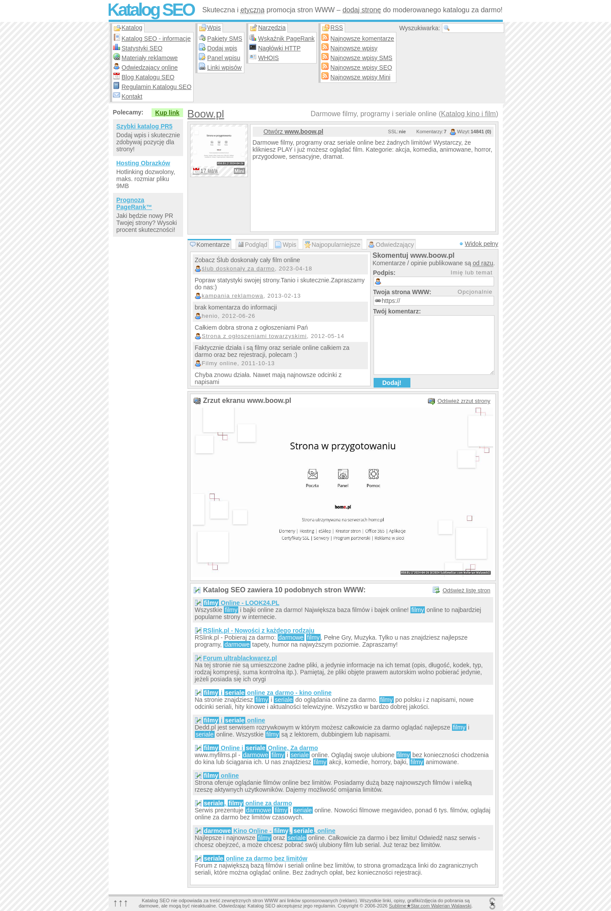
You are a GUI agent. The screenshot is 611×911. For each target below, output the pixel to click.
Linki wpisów (224, 67)
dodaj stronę (362, 10)
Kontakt (132, 96)
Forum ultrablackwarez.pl (240, 658)
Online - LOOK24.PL (241, 602)
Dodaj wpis (222, 48)
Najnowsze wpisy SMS (361, 57)
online (221, 775)
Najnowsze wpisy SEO (361, 67)
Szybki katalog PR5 (145, 126)
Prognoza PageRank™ (134, 203)
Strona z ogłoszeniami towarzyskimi (254, 336)
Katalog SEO (150, 9)
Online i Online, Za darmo (260, 747)
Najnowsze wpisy (353, 48)
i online (234, 720)
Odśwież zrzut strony (464, 401)
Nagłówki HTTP (279, 48)
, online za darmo (247, 803)
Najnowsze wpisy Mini (360, 77)
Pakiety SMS (224, 38)
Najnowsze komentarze (362, 38)
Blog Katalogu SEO (148, 77)
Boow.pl (205, 114)
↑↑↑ (121, 902)
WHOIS (268, 57)
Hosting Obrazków (143, 163)
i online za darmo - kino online (267, 692)
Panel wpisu (223, 57)
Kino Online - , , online (269, 830)
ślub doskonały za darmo (238, 268)
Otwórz (294, 131)
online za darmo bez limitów (255, 858)
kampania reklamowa (233, 295)
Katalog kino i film (468, 113)
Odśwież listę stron (466, 590)
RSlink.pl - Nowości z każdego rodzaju (258, 630)
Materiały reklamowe (150, 57)
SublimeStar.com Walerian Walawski (430, 905)
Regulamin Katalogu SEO (157, 86)
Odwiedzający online (150, 67)
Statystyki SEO (142, 48)
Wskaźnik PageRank (286, 38)
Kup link (167, 112)
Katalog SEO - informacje (156, 38)
